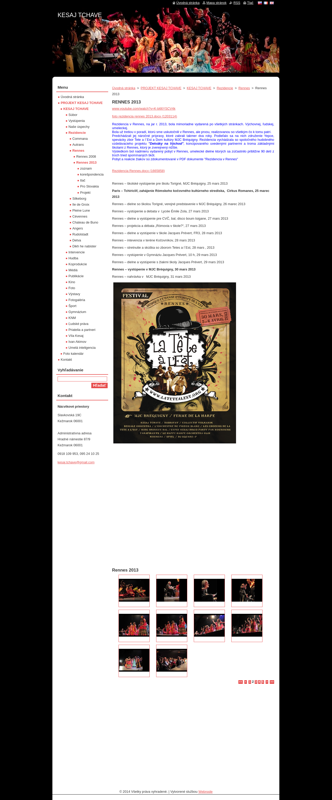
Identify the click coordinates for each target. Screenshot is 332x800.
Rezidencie (225, 88)
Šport (72, 306)
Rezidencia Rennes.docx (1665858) (138, 171)
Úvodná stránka (123, 88)
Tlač (250, 3)
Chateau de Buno (85, 222)
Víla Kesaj (76, 336)
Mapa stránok (216, 3)
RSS (236, 3)
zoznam (86, 168)
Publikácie (76, 276)
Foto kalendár (73, 354)
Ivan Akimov (77, 342)
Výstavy (74, 294)
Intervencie (76, 252)
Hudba (73, 258)
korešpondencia (91, 174)
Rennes (244, 88)
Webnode (205, 792)
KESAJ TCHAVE (199, 88)
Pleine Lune (81, 210)
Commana (80, 139)
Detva (76, 240)
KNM (72, 318)
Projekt (85, 192)
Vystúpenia (76, 121)
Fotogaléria (76, 300)
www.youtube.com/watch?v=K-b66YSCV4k (143, 108)
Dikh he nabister (84, 246)
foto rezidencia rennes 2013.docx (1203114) (144, 116)
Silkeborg (79, 198)
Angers (77, 228)
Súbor (72, 115)
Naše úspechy (78, 127)
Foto (71, 288)
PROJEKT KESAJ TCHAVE (161, 88)
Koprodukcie (77, 264)
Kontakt (66, 359)
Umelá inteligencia (82, 348)
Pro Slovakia (89, 186)
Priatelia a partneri (81, 330)
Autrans (78, 145)
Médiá (73, 270)
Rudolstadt (80, 234)
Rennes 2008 (86, 156)
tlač (82, 180)
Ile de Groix (80, 204)
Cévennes (79, 216)
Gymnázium (77, 312)
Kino (71, 282)
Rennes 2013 (86, 162)
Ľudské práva (78, 324)
